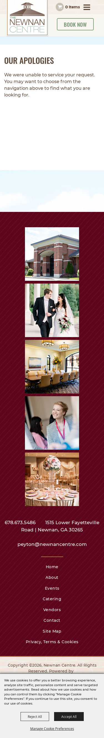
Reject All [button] (35, 716)
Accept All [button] (69, 716)
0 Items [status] (72, 6)
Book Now (75, 24)
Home (52, 566)
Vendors (52, 609)
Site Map (52, 631)
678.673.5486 (21, 522)
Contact (52, 620)
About (52, 577)
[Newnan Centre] (27, 18)
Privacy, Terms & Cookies (52, 641)
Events (52, 588)
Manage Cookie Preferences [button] (52, 728)
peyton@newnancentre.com (52, 544)
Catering (52, 598)
